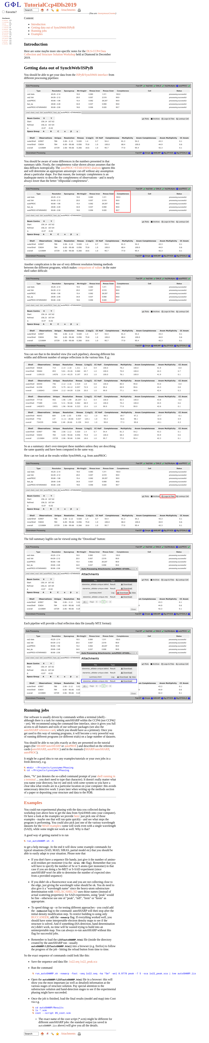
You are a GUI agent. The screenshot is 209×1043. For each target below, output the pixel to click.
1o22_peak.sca (5, 38)
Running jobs (39, 30)
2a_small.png (5, 20)
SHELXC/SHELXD (65, 893)
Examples (37, 34)
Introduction (38, 24)
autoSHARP (39, 749)
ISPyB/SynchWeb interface (92, 74)
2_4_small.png (5, 36)
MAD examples (51, 826)
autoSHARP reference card (39, 730)
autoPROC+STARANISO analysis (81, 167)
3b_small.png (5, 34)
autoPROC (70, 745)
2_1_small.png (5, 27)
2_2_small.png (5, 25)
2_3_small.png (5, 22)
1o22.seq (4, 24)
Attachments (68, 9)
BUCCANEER (40, 918)
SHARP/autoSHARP (48, 745)
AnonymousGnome (106, 13)
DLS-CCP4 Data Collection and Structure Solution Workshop (65, 53)
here (76, 817)
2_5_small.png (5, 31)
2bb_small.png (5, 33)
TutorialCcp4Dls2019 (50, 4)
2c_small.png (5, 43)
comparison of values (89, 267)
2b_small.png (5, 40)
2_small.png (4, 42)
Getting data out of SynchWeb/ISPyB (53, 27)
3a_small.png (5, 29)
